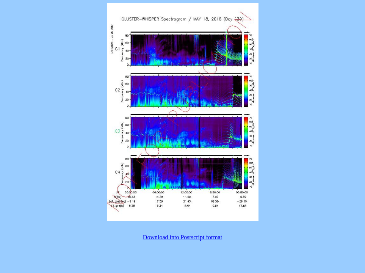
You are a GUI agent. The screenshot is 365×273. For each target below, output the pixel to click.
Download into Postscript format (182, 237)
